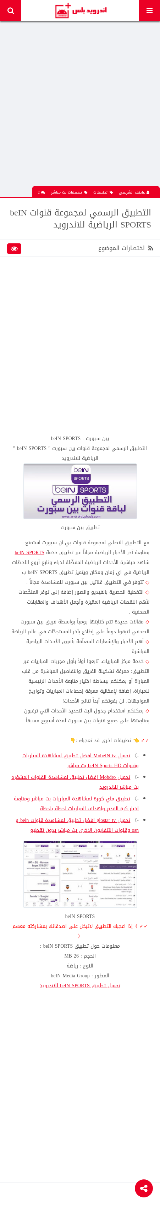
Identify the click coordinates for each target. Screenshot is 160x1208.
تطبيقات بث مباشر (69, 192)
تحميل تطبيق (80, 985)
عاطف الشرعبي (134, 192)
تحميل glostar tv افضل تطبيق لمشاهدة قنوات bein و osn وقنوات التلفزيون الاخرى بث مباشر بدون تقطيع (77, 825)
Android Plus (80, 10)
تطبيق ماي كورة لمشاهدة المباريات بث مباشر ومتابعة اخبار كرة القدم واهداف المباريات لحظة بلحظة (76, 803)
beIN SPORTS (29, 552)
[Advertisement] (80, 106)
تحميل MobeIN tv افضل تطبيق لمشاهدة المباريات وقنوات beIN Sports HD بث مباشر (80, 760)
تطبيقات (103, 192)
